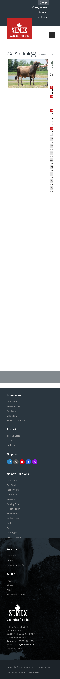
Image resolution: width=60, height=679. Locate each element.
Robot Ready (13, 508)
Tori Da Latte (13, 435)
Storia (10, 560)
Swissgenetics (14, 537)
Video (43, 12)
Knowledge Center (16, 594)
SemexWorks (13, 406)
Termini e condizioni (17, 672)
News (10, 589)
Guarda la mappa (14, 648)
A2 (8, 527)
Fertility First (13, 489)
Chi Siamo (12, 555)
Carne (10, 440)
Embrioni (11, 445)
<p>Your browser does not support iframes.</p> (30, 199)
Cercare (42, 17)
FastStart (11, 485)
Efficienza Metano (16, 420)
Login (43, 2)
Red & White (13, 518)
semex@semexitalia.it (23, 644)
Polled (10, 523)
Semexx (11, 499)
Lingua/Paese (39, 7)
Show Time (12, 513)
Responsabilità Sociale (18, 565)
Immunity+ (12, 401)
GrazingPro (12, 532)
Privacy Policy (35, 672)
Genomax (12, 494)
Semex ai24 (13, 415)
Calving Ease (13, 504)
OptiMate (11, 411)
